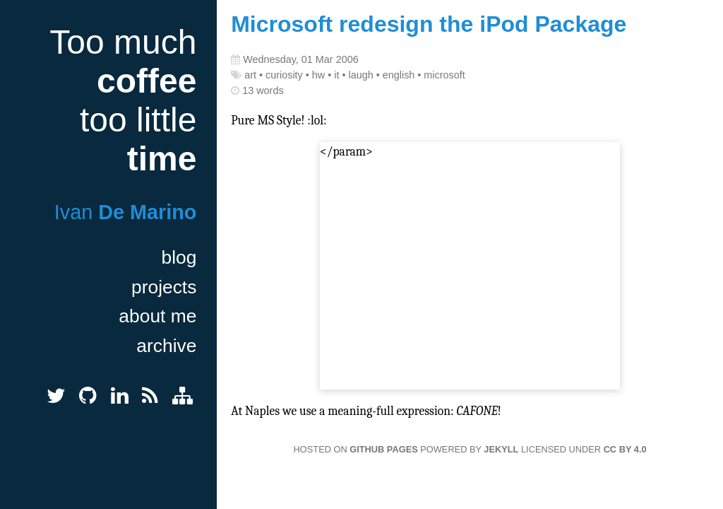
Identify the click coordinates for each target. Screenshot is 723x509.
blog (178, 257)
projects (163, 287)
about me (157, 316)
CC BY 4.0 (625, 449)
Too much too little (122, 100)
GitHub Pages (383, 449)
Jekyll (501, 449)
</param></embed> (470, 267)
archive (166, 345)
